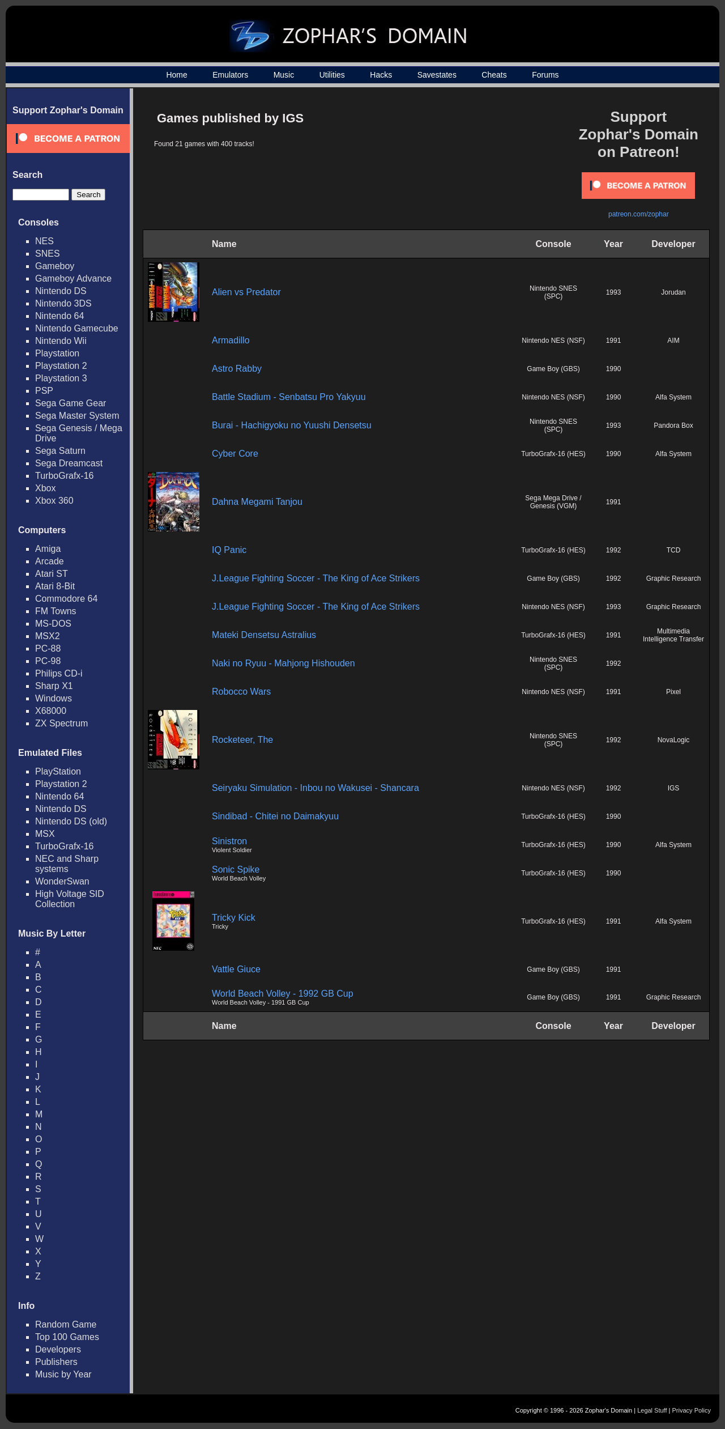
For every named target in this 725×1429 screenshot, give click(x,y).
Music (284, 74)
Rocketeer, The (242, 740)
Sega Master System (77, 415)
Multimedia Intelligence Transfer (673, 635)
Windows (53, 698)
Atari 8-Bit (55, 586)
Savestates (437, 74)
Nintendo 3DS (63, 303)
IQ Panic (229, 550)
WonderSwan (62, 881)
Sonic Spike (236, 869)
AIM (673, 341)
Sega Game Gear (70, 403)
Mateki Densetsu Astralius (264, 635)
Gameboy (54, 266)
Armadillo (231, 340)
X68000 (50, 711)
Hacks (381, 74)
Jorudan (673, 292)
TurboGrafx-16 (64, 475)
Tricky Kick (233, 917)
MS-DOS (53, 623)
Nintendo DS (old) (71, 821)
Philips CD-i (59, 673)
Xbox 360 (54, 500)
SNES (47, 253)
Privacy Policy (691, 1410)
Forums (545, 74)
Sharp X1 (54, 686)
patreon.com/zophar (638, 214)
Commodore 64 (66, 598)
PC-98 (48, 661)
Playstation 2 (61, 366)
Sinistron (229, 841)
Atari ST (51, 574)
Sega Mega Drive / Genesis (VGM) (553, 502)
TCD (674, 550)
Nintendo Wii (61, 341)
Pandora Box (673, 425)
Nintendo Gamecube (76, 328)
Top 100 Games (67, 1337)
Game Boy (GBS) (553, 369)
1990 (613, 369)
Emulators (230, 74)
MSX (45, 834)
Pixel (673, 692)
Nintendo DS (61, 291)
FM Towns (55, 611)
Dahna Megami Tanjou (257, 502)
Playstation (57, 353)
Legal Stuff (652, 1410)
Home (176, 74)
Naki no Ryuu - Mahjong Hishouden (283, 663)
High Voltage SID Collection (69, 899)
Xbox (45, 488)
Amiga (48, 549)
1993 (613, 292)
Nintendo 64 (59, 316)
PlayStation (58, 771)
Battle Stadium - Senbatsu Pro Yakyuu (289, 397)
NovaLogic (674, 740)
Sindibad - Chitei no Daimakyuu (275, 816)
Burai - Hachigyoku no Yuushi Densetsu (292, 425)
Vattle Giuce (236, 969)
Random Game (66, 1324)
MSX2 (47, 636)
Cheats (493, 74)
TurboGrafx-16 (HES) (553, 454)
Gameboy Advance (73, 278)
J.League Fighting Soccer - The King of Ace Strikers (316, 578)
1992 (613, 550)
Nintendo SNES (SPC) (553, 292)
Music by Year (63, 1374)
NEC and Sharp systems (67, 864)
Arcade (49, 561)
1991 (613, 341)
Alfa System (673, 397)
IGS (674, 788)
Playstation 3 (61, 378)
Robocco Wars (241, 691)
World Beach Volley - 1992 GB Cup (282, 993)
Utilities (332, 74)
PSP (44, 390)
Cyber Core (235, 453)
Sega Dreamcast (69, 463)
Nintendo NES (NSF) (553, 341)
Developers (58, 1349)
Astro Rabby (237, 368)
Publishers (56, 1362)
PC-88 (48, 648)
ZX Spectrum (61, 723)
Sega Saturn (60, 451)
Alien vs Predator (246, 292)
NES (44, 241)
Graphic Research (673, 578)
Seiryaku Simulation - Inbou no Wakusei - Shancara (315, 788)
